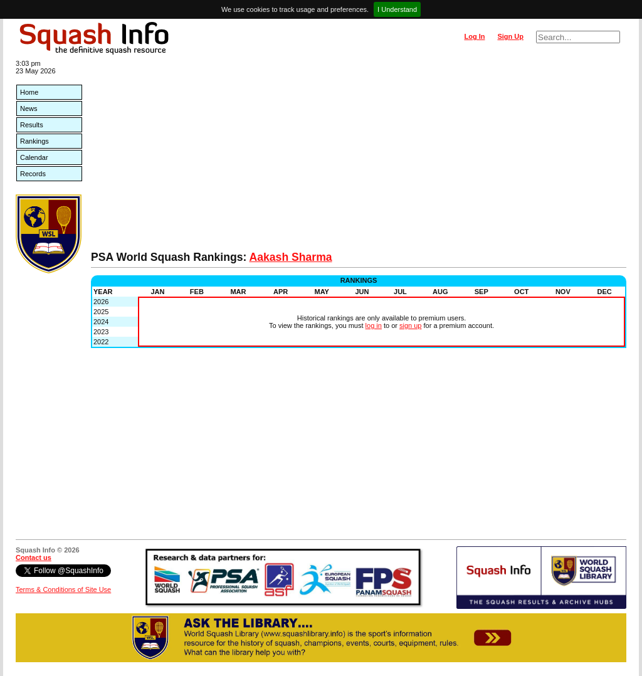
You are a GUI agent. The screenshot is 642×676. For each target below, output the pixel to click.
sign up (410, 325)
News (29, 108)
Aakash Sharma (291, 257)
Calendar (34, 157)
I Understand (397, 9)
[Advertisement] (358, 157)
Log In (474, 36)
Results (31, 125)
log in (374, 325)
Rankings (34, 141)
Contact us (33, 557)
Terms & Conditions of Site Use (63, 589)
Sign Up (510, 36)
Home (29, 92)
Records (33, 173)
